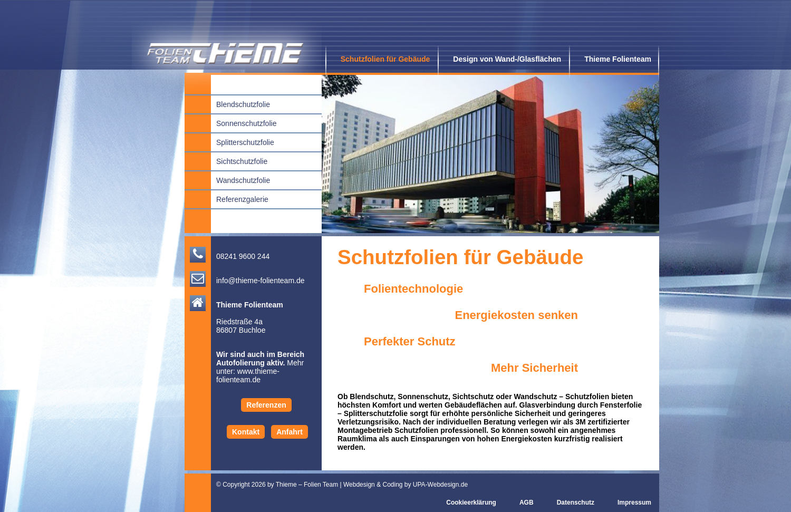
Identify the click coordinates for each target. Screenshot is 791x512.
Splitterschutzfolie (240, 142)
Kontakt (245, 432)
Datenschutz (571, 503)
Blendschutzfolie (238, 104)
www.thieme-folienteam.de (247, 375)
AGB (523, 503)
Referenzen (266, 405)
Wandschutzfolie (238, 180)
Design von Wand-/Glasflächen (503, 59)
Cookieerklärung (467, 503)
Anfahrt (289, 432)
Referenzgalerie (237, 199)
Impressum (630, 503)
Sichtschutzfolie (236, 161)
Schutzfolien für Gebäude (381, 59)
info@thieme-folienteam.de (260, 280)
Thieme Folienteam (614, 59)
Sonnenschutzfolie (241, 123)
